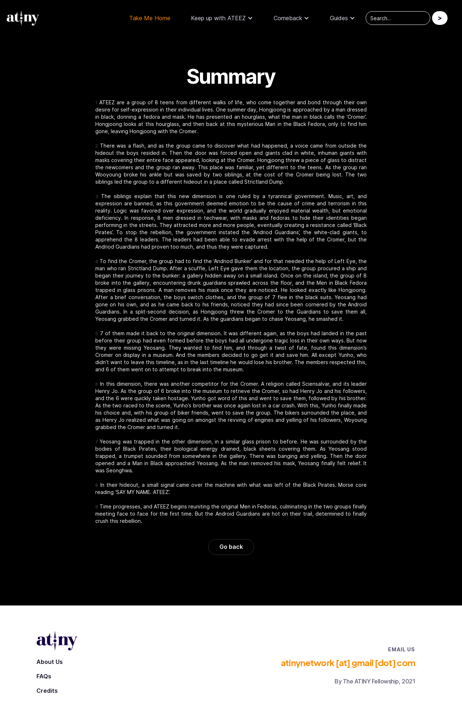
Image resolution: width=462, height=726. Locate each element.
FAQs (43, 676)
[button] (222, 18)
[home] (27, 18)
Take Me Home (149, 18)
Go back (231, 546)
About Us (49, 661)
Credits (47, 690)
